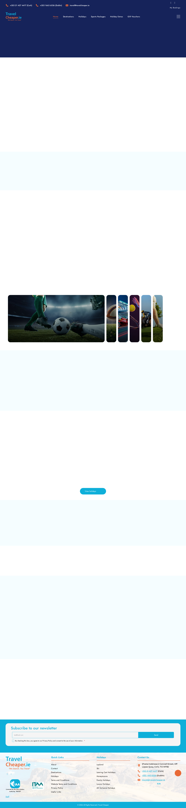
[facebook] (170, 3)
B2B (159, 783)
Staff (7, 796)
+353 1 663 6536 (149, 775)
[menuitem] (175, 8)
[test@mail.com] (75, 735)
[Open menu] (178, 16)
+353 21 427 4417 (18, 5)
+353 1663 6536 (47, 5)
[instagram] (174, 3)
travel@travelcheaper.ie (153, 780)
